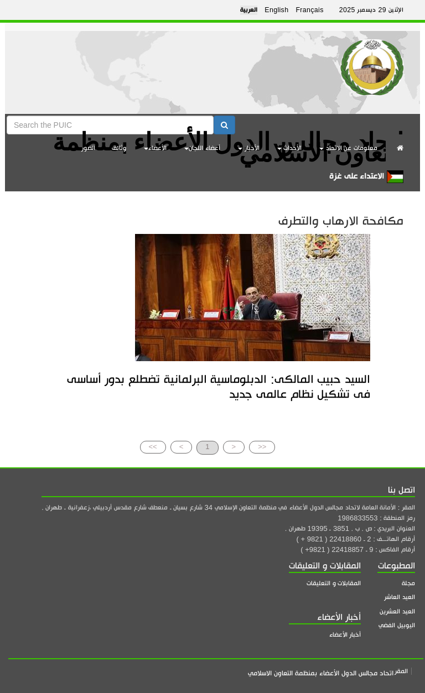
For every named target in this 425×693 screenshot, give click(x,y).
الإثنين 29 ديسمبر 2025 (371, 10)
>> (153, 446)
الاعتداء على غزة (366, 176)
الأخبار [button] (249, 148)
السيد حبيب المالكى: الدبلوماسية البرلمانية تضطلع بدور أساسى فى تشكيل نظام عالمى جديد (218, 386)
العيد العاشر (399, 597)
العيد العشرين (397, 611)
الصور (88, 148)
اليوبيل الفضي (397, 625)
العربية (249, 10)
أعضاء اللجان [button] (202, 148)
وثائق (119, 148)
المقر (401, 671)
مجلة (408, 583)
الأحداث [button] (289, 148)
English (276, 10)
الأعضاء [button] (155, 148)
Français (309, 10)
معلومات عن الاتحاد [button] (348, 148)
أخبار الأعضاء (345, 635)
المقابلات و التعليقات (334, 583)
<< (262, 446)
